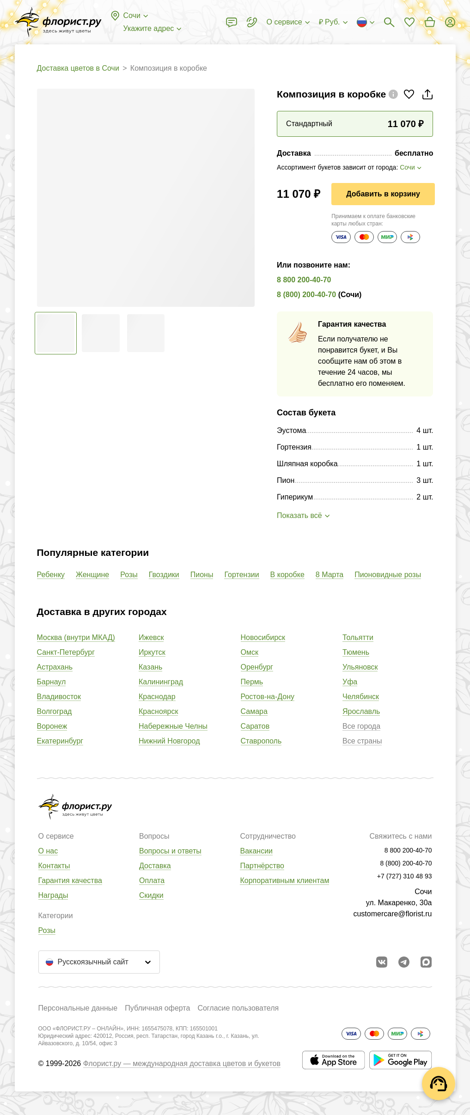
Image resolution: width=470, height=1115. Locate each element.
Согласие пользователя (238, 1008)
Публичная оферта (157, 1008)
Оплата (152, 880)
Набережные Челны (173, 726)
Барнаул (51, 682)
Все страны (362, 741)
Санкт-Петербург (66, 652)
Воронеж (52, 726)
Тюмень (355, 652)
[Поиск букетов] (389, 22)
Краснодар (157, 697)
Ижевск (151, 637)
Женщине (92, 575)
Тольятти (357, 637)
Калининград (161, 682)
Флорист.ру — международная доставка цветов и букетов (182, 1063)
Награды (53, 895)
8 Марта (329, 575)
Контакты (54, 866)
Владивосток (59, 697)
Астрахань (55, 667)
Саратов (255, 726)
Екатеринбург (60, 741)
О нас (48, 851)
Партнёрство (262, 866)
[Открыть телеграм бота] (404, 962)
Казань (150, 667)
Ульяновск (360, 667)
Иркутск (152, 652)
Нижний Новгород (169, 741)
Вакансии (256, 851)
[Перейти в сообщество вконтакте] (381, 962)
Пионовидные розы (387, 575)
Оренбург (257, 667)
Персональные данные (78, 1008)
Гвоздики (164, 575)
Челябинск (360, 697)
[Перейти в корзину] (430, 22)
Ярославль (361, 711)
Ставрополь (261, 741)
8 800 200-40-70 (304, 280)
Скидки (151, 895)
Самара (254, 711)
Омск (249, 652)
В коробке (287, 575)
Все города (361, 726)
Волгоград (54, 711)
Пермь (252, 682)
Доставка (155, 866)
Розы (129, 575)
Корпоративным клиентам (284, 880)
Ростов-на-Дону (268, 697)
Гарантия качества (70, 880)
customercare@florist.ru (392, 914)
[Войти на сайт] (450, 22)
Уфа (349, 682)
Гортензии (241, 575)
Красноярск (158, 711)
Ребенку (51, 575)
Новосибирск (263, 637)
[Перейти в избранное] (409, 22)
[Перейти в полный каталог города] (58, 22)
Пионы (202, 575)
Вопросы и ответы (170, 851)
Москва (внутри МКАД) (76, 637)
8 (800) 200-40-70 (306, 295)
